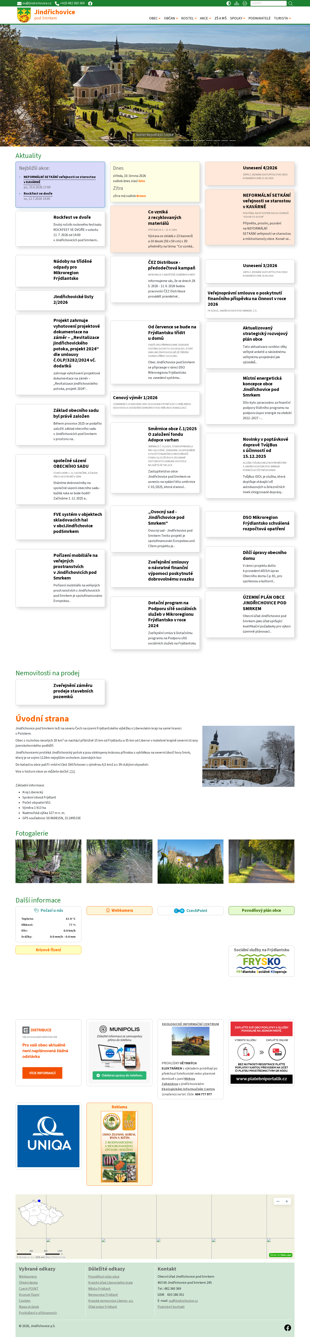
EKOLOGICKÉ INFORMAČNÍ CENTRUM (190, 1024)
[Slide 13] (178, 140)
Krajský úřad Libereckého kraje (110, 1282)
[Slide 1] (85, 140)
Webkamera (119, 910)
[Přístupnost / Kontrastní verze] (228, 3)
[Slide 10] (155, 140)
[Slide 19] (225, 140)
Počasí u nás (48, 923)
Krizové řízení (48, 950)
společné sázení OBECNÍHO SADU (71, 463)
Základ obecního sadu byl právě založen (76, 413)
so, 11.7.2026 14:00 (38, 196)
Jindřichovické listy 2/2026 (73, 299)
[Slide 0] (77, 140)
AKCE (204, 18)
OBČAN (169, 18)
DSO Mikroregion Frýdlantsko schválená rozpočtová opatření (266, 523)
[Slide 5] (116, 140)
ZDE (72, 771)
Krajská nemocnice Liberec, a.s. (110, 1300)
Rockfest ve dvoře (72, 217)
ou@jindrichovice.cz (183, 1300)
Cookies (25, 1300)
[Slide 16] (201, 140)
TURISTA (281, 18)
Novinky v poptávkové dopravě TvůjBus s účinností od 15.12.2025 (265, 448)
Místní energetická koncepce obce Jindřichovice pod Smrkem (262, 387)
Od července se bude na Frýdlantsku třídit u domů (172, 333)
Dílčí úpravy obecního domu (265, 555)
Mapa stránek (29, 1306)
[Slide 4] (108, 140)
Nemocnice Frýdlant (103, 1294)
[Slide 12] (170, 140)
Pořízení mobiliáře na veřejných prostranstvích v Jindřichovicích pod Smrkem (75, 566)
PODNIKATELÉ (259, 18)
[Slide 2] (93, 140)
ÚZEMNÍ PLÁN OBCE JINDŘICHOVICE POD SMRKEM (264, 603)
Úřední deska (28, 1282)
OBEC (153, 18)
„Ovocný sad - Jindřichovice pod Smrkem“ (166, 518)
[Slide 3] (101, 140)
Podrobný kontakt (171, 1306)
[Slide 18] (217, 140)
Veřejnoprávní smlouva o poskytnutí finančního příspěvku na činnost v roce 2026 (247, 299)
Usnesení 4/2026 (260, 168)
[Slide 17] (209, 140)
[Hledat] (268, 3)
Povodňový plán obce (261, 910)
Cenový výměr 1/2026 (135, 397)
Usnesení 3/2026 (260, 265)
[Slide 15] (194, 140)
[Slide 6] (124, 140)
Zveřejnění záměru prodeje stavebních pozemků (73, 691)
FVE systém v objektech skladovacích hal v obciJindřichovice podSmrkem (77, 523)
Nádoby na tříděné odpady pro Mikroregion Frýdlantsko (72, 270)
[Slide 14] (186, 140)
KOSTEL (187, 18)
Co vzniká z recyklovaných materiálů (164, 218)
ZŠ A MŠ (220, 18)
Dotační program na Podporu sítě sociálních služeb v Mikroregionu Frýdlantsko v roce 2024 (172, 614)
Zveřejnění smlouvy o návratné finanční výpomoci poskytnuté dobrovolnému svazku (171, 571)
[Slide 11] (163, 140)
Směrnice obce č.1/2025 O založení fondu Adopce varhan (172, 434)
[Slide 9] (147, 140)
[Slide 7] (132, 140)
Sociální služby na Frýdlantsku (262, 961)
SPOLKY (236, 18)
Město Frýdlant (99, 1288)
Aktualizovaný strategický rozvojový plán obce (265, 334)
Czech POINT (29, 1288)
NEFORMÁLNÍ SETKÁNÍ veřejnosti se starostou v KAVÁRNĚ (267, 201)
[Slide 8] (139, 140)
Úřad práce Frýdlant (102, 1306)
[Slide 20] (232, 140)
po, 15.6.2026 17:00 (60, 182)
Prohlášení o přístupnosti (38, 1312)
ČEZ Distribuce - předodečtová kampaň (171, 265)
